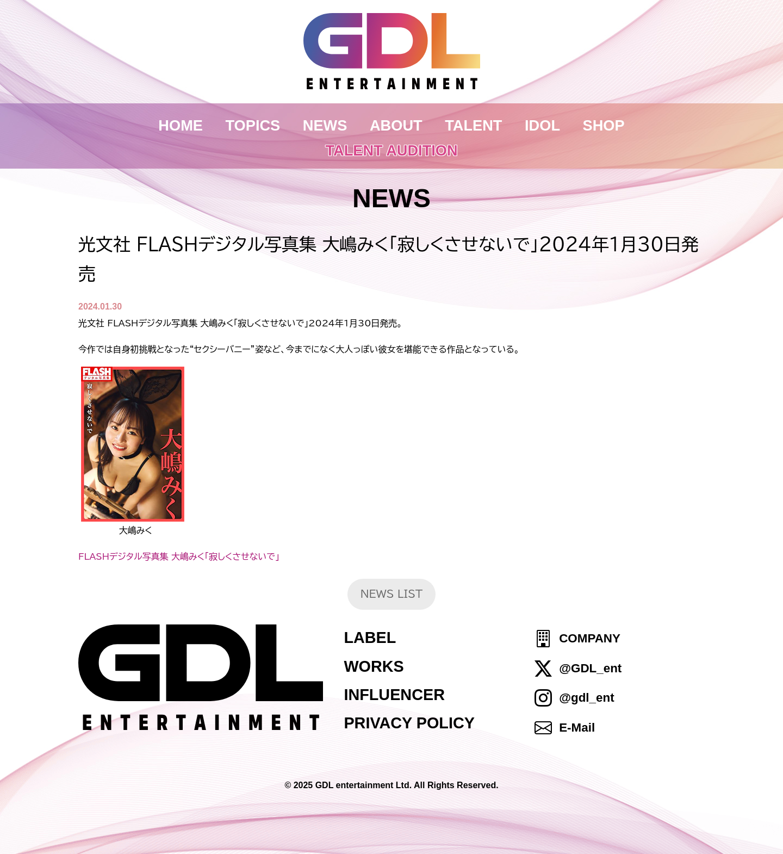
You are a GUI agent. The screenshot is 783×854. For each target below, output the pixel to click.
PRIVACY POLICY (409, 723)
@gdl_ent (586, 697)
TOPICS (253, 125)
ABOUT (396, 125)
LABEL (370, 637)
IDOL (542, 125)
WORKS (373, 666)
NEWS (325, 125)
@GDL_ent (590, 668)
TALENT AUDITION (391, 150)
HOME (180, 125)
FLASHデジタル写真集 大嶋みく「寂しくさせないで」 (178, 556)
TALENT (473, 125)
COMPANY (589, 639)
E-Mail (577, 727)
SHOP (604, 125)
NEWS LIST (392, 594)
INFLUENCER (394, 694)
